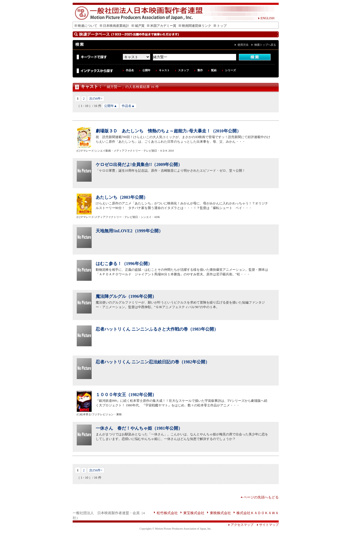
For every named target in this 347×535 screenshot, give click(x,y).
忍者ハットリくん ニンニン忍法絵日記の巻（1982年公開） (153, 362)
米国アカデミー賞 (161, 26)
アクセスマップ (240, 525)
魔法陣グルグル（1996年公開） (126, 296)
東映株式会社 (220, 513)
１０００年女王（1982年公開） (126, 394)
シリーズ (230, 70)
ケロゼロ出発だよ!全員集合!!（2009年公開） (139, 164)
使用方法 (242, 44)
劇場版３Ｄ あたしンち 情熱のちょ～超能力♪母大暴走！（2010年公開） (168, 131)
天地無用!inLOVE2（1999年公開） (129, 231)
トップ (220, 26)
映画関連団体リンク (195, 26)
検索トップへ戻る (265, 44)
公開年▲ (110, 106)
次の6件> (95, 98)
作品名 (130, 70)
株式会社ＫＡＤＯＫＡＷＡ (257, 513)
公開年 (146, 70)
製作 (200, 70)
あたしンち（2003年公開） (122, 197)
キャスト (164, 70)
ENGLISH (266, 18)
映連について (86, 26)
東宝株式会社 (193, 513)
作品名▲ (128, 106)
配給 (214, 70)
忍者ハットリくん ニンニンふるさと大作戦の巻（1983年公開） (157, 329)
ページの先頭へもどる (261, 497)
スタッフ (183, 70)
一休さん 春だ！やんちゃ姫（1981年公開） (139, 428)
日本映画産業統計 (114, 26)
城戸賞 (137, 26)
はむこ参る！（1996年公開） (124, 263)
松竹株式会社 (167, 513)
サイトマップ (266, 525)
